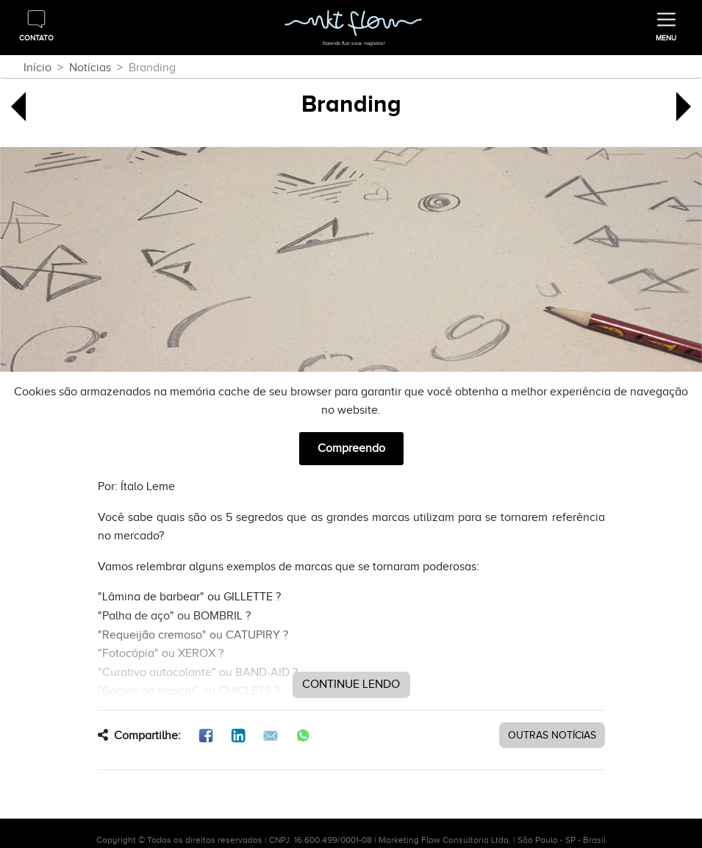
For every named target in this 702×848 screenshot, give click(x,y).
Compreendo (351, 448)
